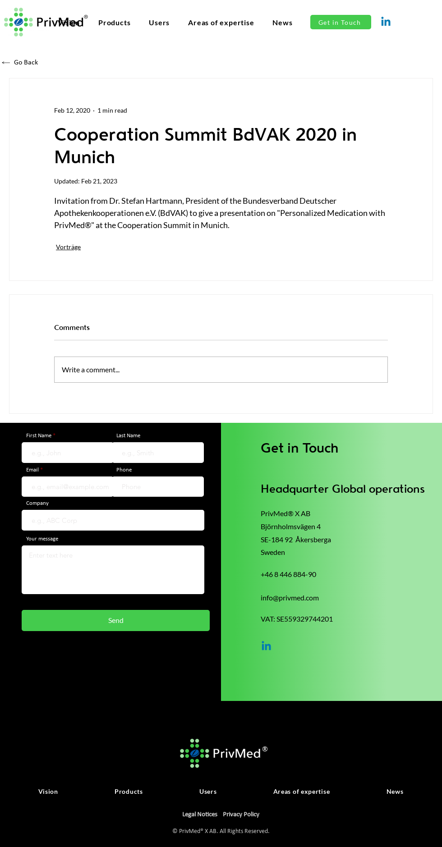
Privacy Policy (241, 814)
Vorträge (68, 247)
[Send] (116, 620)
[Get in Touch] (340, 22)
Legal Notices (199, 814)
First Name (38, 436)
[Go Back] (42, 62)
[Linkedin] (385, 22)
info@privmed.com (290, 597)
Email (32, 470)
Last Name (128, 436)
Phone (124, 470)
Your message (42, 539)
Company (37, 503)
